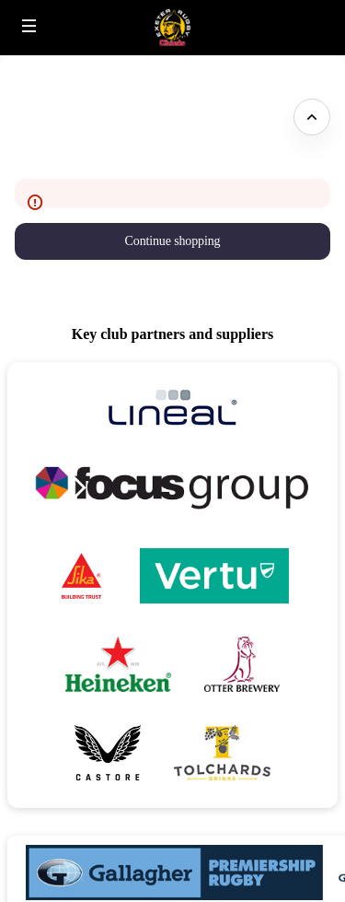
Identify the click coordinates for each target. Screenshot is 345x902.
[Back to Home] (172, 27)
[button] (29, 26)
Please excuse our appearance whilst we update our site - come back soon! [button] (148, 117)
